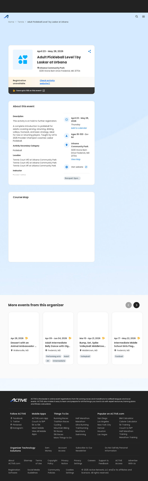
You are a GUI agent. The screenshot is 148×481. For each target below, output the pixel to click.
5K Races (58, 431)
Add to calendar (79, 128)
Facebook (17, 418)
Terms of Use (39, 462)
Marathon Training (128, 437)
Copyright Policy (52, 462)
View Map (75, 159)
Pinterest (17, 424)
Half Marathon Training (126, 433)
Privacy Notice (64, 462)
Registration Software (14, 471)
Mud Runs (80, 431)
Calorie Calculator (128, 421)
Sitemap (28, 460)
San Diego (102, 418)
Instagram (18, 428)
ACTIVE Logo (16, 399)
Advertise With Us (132, 462)
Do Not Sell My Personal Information (116, 449)
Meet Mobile (38, 428)
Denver (101, 428)
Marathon (80, 421)
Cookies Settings (70, 471)
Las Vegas (102, 434)
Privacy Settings (78, 462)
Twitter (16, 421)
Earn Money (48, 449)
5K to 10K (36, 424)
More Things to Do (63, 437)
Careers (91, 460)
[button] (89, 51)
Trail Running (82, 428)
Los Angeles (103, 421)
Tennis (21, 21)
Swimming (81, 434)
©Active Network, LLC (95, 469)
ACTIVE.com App (40, 418)
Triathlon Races (61, 421)
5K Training (124, 424)
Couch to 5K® (38, 421)
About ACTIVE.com (14, 462)
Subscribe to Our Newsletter (84, 449)
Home (11, 21)
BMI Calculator (126, 418)
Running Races (61, 418)
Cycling (57, 424)
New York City (104, 424)
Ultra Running (82, 424)
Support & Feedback (104, 462)
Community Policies (54, 471)
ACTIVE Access (118, 462)
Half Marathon (83, 418)
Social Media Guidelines (34, 471)
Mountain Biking (61, 428)
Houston (102, 431)
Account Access (62, 449)
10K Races (58, 434)
